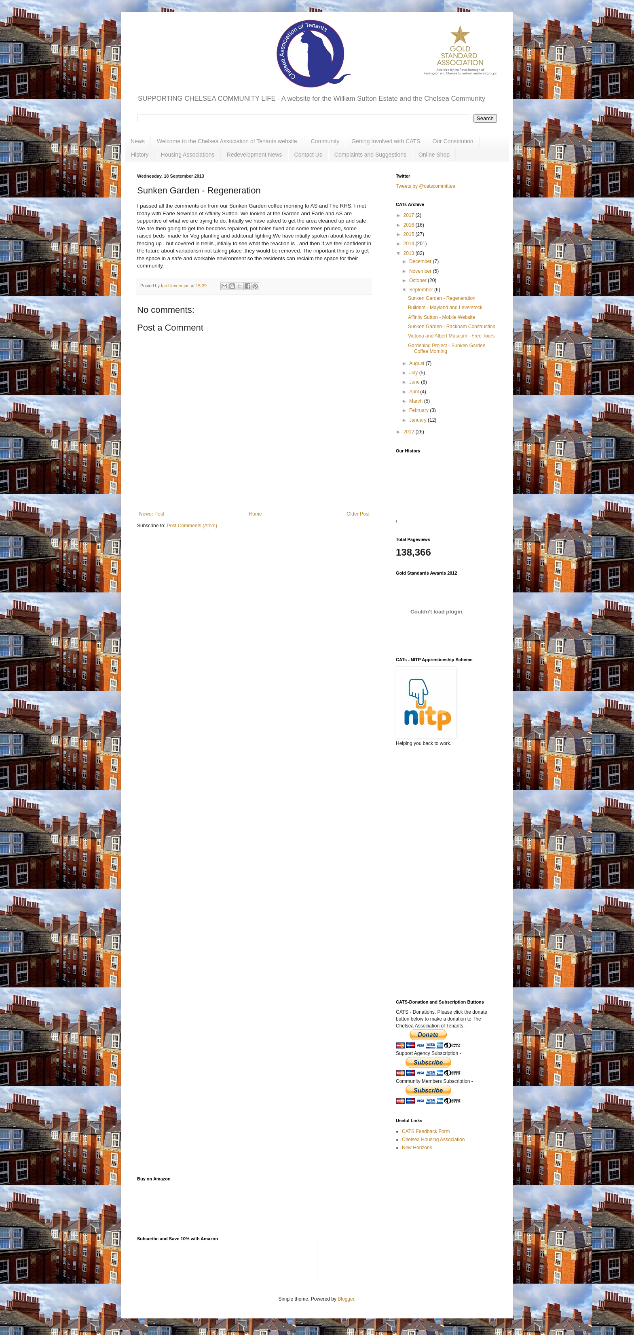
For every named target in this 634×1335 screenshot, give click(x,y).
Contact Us (308, 154)
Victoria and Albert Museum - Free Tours (451, 336)
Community (325, 141)
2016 (410, 225)
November (421, 271)
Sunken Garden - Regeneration (442, 298)
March (416, 401)
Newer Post (151, 514)
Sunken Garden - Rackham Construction (451, 326)
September (421, 290)
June (415, 382)
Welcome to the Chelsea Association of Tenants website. (227, 141)
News (138, 141)
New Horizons (417, 1147)
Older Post (358, 514)
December (421, 261)
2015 (410, 234)
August (417, 363)
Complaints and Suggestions (370, 154)
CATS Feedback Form (426, 1131)
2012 (410, 432)
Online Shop (434, 154)
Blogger (346, 1299)
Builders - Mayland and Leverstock (445, 307)
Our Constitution (452, 141)
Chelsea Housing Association (433, 1139)
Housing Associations (188, 154)
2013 (410, 253)
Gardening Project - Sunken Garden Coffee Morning (446, 348)
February (419, 410)
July (414, 373)
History (140, 154)
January (418, 420)
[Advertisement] (436, 850)
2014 (410, 243)
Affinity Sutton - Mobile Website (441, 317)
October (418, 280)
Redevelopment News (254, 154)
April (414, 392)
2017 (410, 215)
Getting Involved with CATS (385, 141)
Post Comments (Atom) (192, 525)
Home (255, 514)
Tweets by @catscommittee (425, 186)
